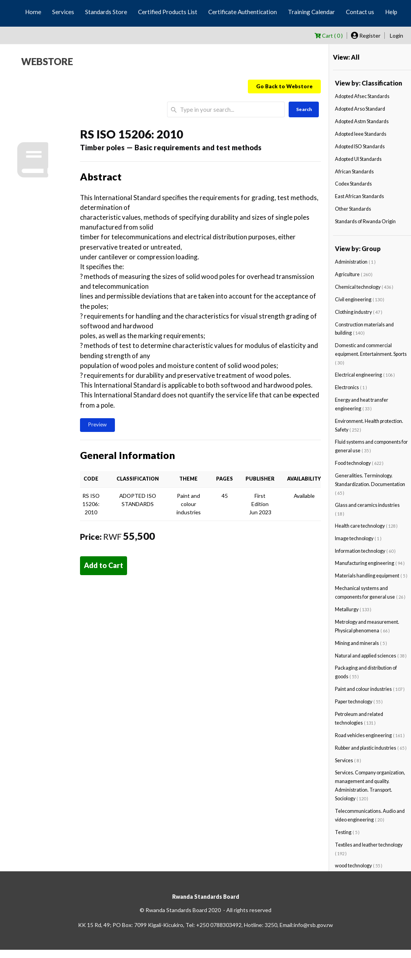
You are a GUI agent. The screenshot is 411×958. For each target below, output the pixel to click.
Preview (97, 424)
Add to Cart (103, 565)
